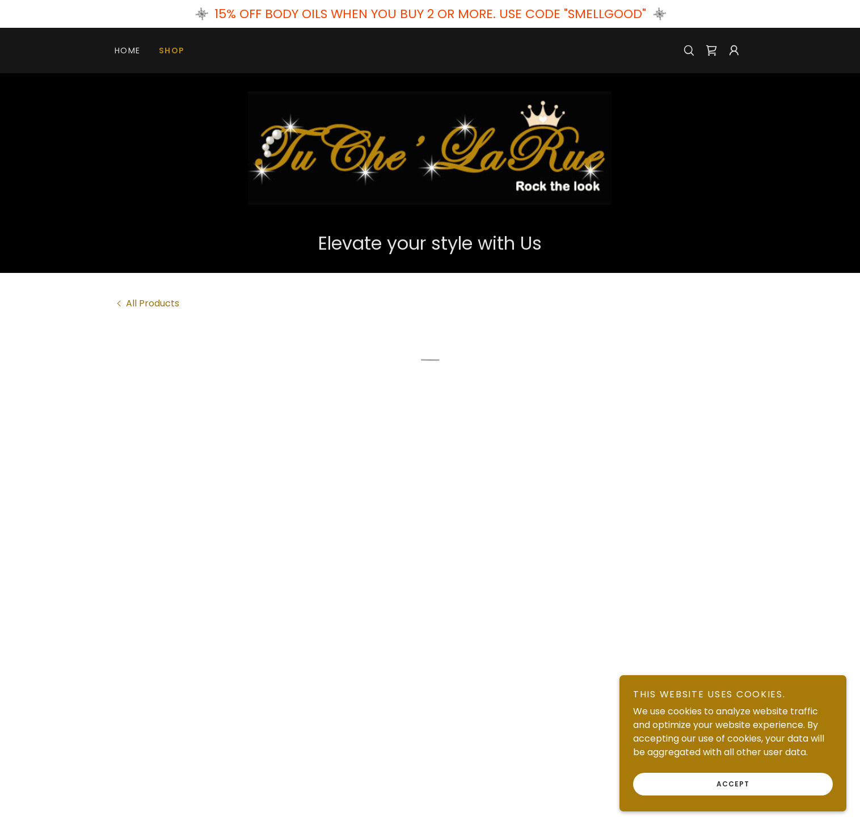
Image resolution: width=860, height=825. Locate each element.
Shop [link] (172, 50)
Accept (732, 784)
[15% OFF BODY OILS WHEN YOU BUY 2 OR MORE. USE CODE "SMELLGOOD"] (430, 14)
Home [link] (128, 50)
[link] (430, 147)
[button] (711, 50)
